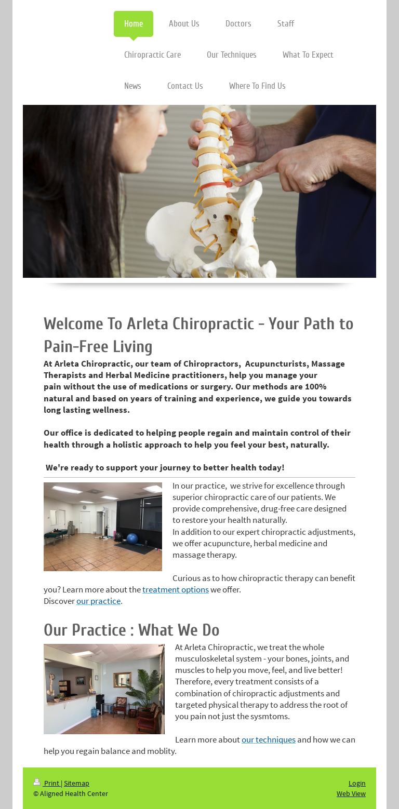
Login (357, 783)
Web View (351, 793)
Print (47, 783)
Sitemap (76, 783)
